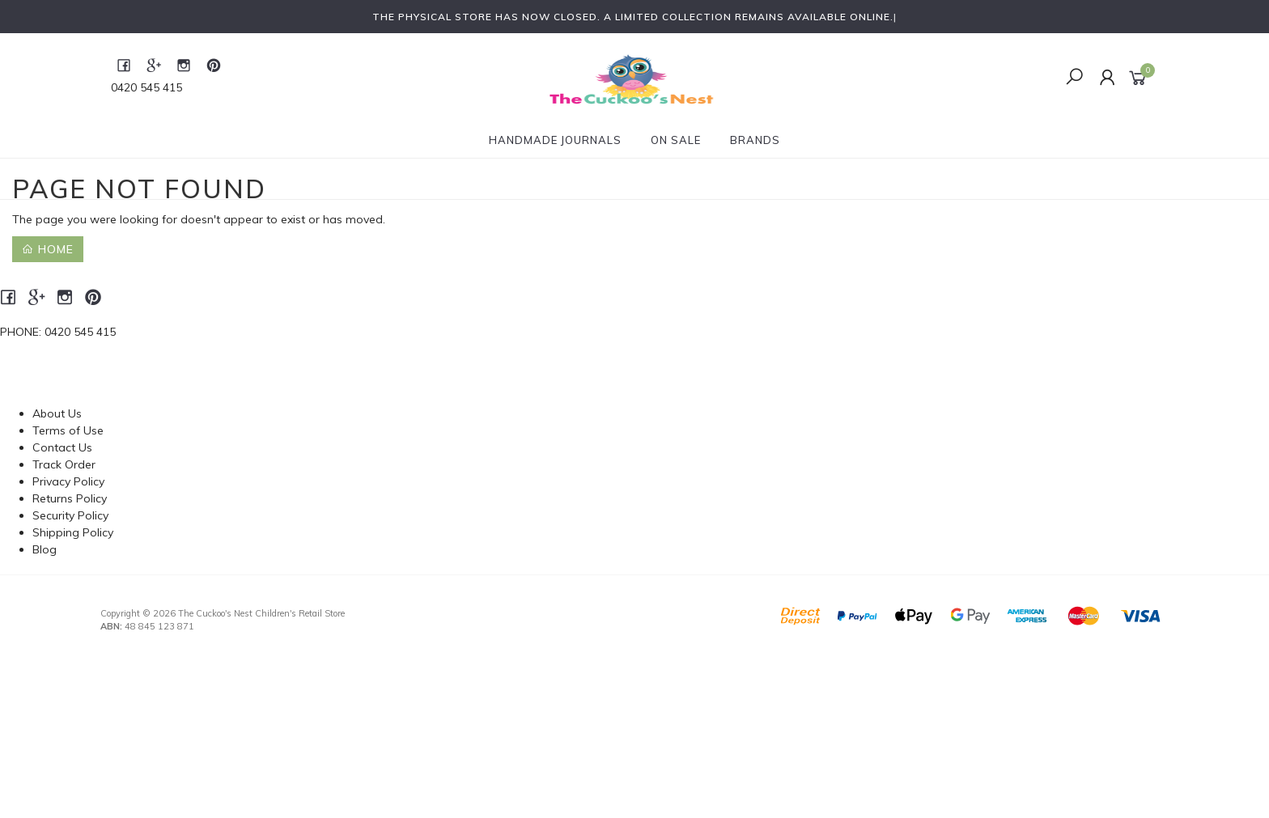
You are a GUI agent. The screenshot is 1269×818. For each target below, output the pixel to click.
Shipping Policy (72, 532)
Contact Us (62, 447)
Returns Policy (69, 498)
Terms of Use (68, 430)
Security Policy (70, 515)
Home (48, 249)
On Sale (676, 140)
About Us (57, 413)
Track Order (63, 464)
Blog (44, 549)
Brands (755, 140)
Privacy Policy (68, 481)
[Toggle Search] (1074, 78)
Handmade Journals (555, 140)
